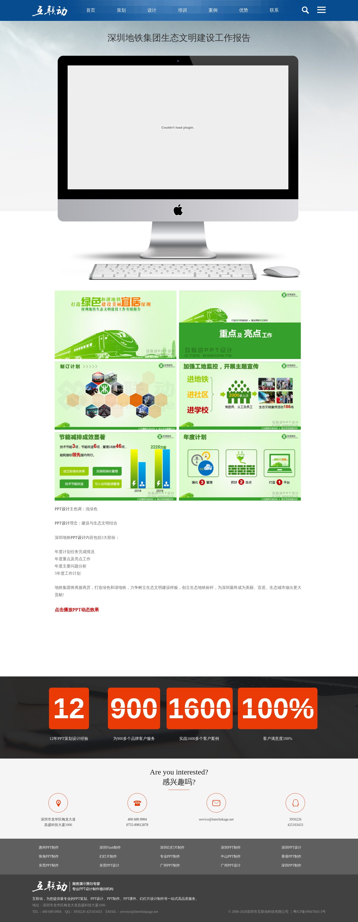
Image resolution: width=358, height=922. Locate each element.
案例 (213, 10)
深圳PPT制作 (231, 847)
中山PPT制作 (231, 856)
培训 (182, 10)
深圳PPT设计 (291, 847)
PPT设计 (62, 509)
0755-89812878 (137, 825)
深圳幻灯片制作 (172, 847)
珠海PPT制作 (49, 856)
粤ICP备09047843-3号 (309, 912)
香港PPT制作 (291, 856)
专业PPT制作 (170, 856)
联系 (274, 10)
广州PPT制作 (170, 865)
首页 (90, 10)
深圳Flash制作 (110, 847)
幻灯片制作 (108, 856)
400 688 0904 (137, 819)
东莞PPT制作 (49, 865)
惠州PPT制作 (49, 847)
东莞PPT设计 (109, 865)
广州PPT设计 (231, 865)
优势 (243, 10)
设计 (151, 10)
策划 (121, 10)
